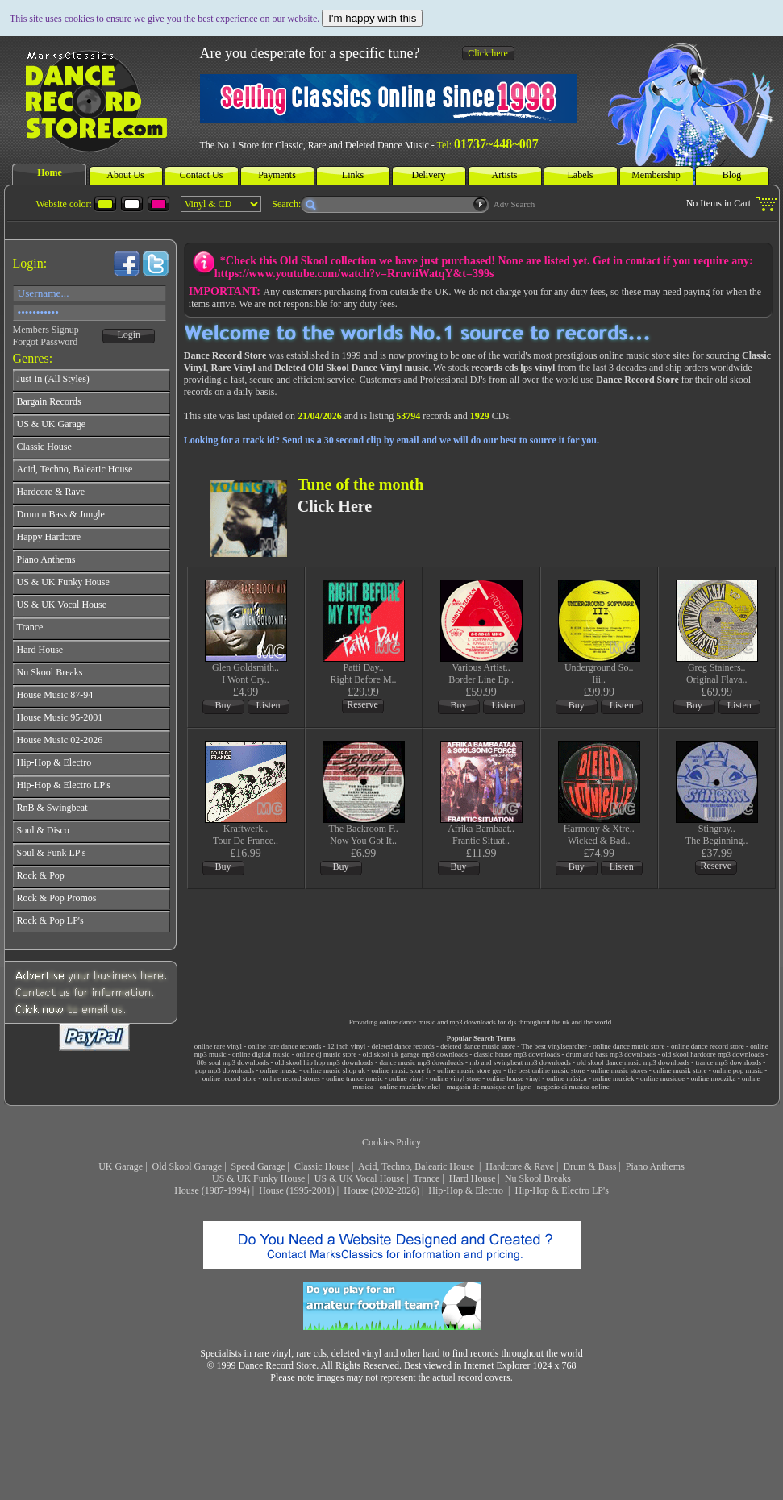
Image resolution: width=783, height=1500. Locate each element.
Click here (488, 53)
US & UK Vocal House (359, 1178)
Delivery (429, 175)
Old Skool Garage (187, 1166)
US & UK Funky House (258, 1178)
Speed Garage (258, 1166)
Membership (656, 175)
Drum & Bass (589, 1166)
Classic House (321, 1166)
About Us (125, 175)
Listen (268, 705)
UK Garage (120, 1166)
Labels (580, 175)
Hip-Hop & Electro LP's (561, 1190)
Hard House (472, 1178)
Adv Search (514, 204)
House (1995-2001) (297, 1190)
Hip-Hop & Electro (467, 1190)
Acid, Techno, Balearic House (417, 1166)
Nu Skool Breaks (538, 1178)
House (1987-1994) (212, 1190)
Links (353, 175)
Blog (732, 175)
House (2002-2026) (381, 1190)
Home (49, 172)
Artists (504, 175)
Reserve (362, 704)
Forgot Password (45, 341)
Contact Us (201, 175)
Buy (223, 705)
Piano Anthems (655, 1166)
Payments (277, 175)
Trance (427, 1178)
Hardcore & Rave (519, 1166)
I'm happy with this (372, 18)
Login (128, 334)
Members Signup (46, 329)
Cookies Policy (391, 1142)
